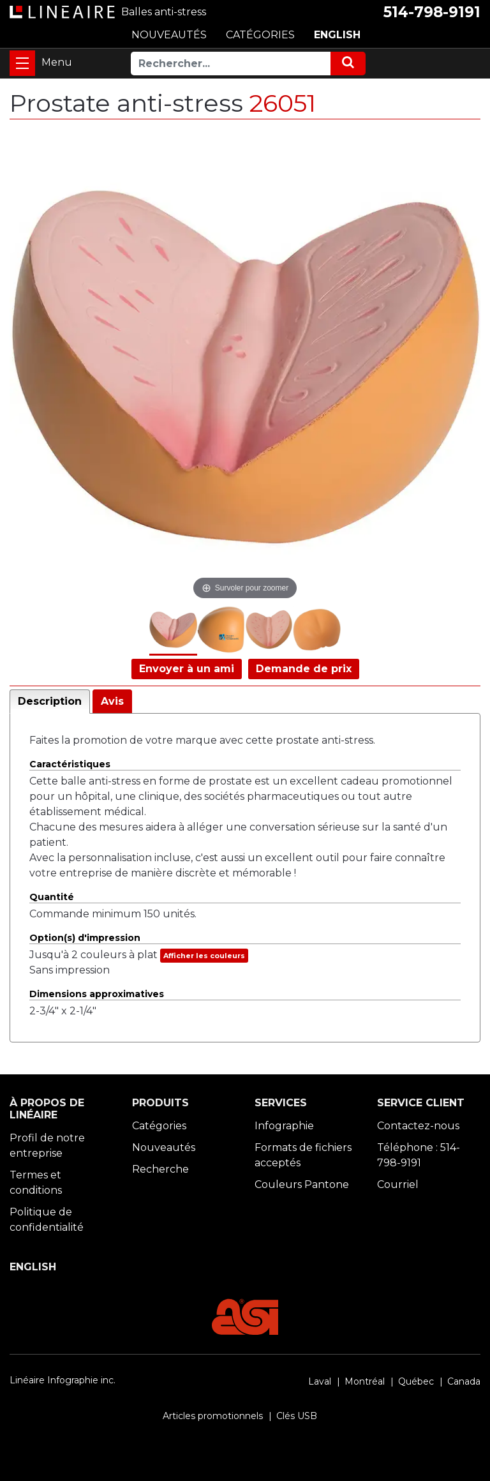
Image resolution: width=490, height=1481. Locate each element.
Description (50, 701)
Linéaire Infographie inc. (62, 1380)
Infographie (284, 1126)
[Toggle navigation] (22, 63)
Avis (112, 701)
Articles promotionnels (213, 1416)
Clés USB (296, 1416)
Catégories (159, 1126)
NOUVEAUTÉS (169, 35)
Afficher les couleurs (204, 955)
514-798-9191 (431, 12)
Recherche (160, 1169)
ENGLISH (337, 35)
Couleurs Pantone (302, 1184)
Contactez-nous (418, 1126)
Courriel (398, 1184)
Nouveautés (163, 1147)
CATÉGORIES (260, 35)
